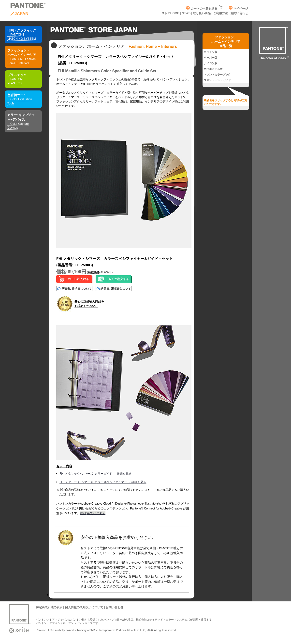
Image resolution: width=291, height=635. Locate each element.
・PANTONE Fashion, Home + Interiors (21, 61)
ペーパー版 (210, 57)
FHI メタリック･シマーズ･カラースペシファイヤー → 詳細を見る (102, 482)
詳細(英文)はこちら (92, 513)
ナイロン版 (210, 63)
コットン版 (210, 52)
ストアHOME (170, 13)
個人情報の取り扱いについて (84, 607)
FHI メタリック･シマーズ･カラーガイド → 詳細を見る (95, 473)
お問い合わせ (239, 13)
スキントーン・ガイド (217, 80)
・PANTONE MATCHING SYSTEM (21, 36)
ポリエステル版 (213, 68)
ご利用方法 (220, 13)
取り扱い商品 (202, 13)
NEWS (186, 13)
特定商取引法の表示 (49, 607)
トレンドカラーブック (217, 74)
